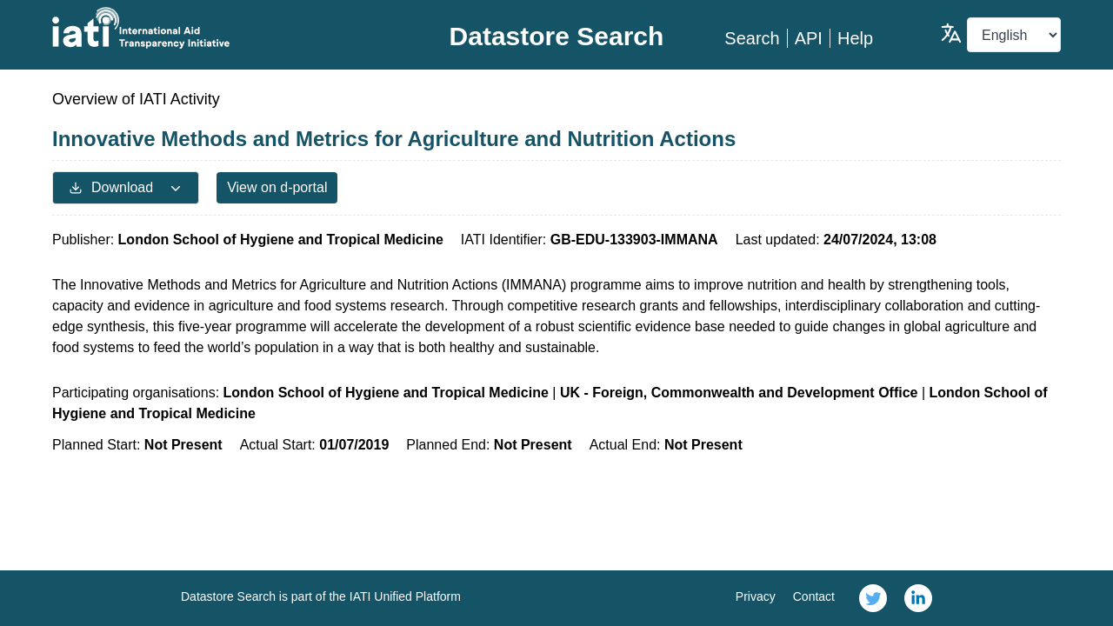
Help (855, 38)
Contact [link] (814, 596)
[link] (873, 598)
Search (751, 38)
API (809, 38)
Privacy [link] (756, 596)
